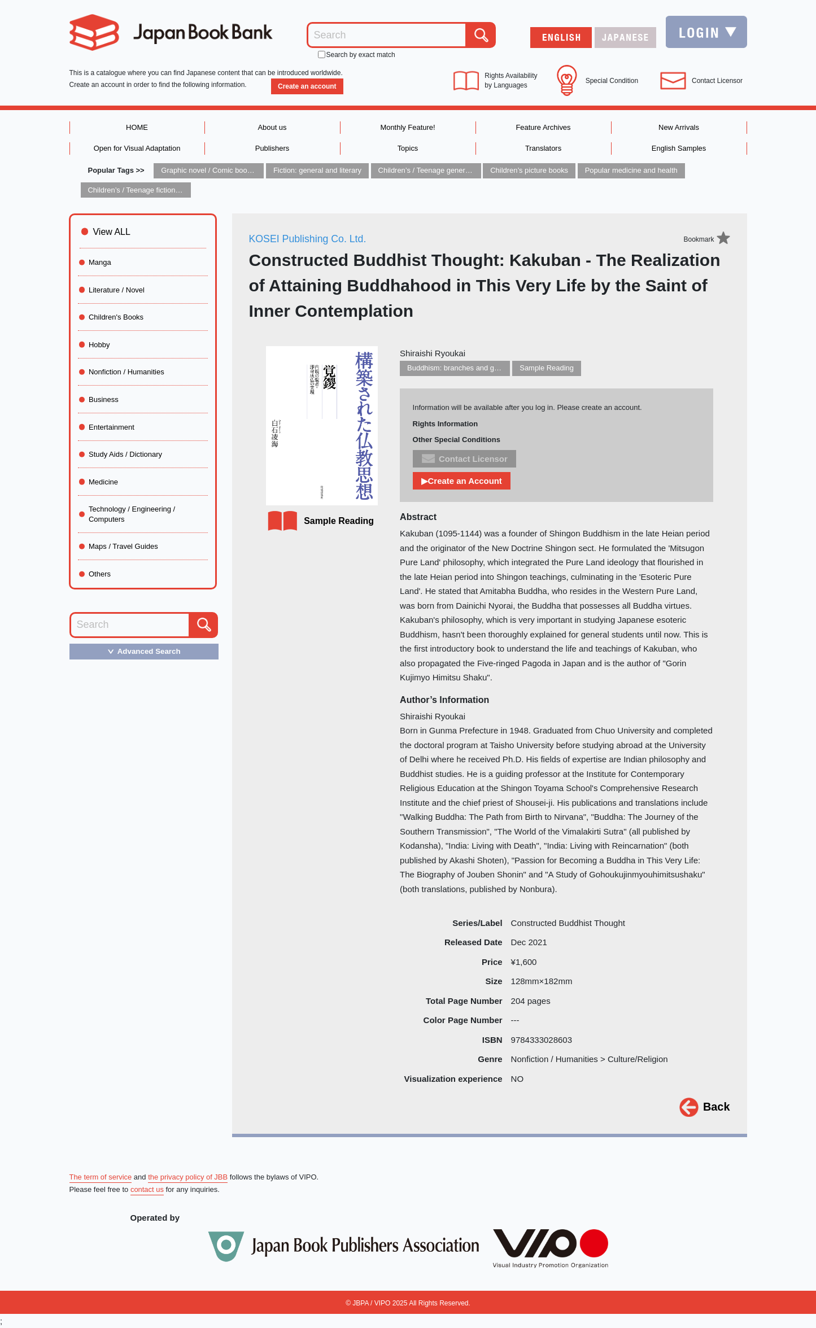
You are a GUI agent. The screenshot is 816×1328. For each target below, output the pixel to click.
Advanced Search (141, 651)
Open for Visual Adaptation (136, 148)
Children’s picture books (530, 171)
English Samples (679, 148)
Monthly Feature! (407, 127)
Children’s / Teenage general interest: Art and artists (462, 171)
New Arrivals (678, 127)
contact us (147, 1189)
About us (272, 127)
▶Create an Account (462, 481)
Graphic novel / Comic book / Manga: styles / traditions (249, 171)
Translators (543, 148)
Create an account (306, 86)
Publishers (272, 148)
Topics (408, 148)
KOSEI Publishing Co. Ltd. (308, 238)
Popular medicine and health (632, 171)
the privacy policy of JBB (189, 1177)
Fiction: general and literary (317, 171)
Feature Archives (543, 127)
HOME (137, 127)
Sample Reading (547, 368)
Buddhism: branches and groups (460, 368)
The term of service (100, 1177)
